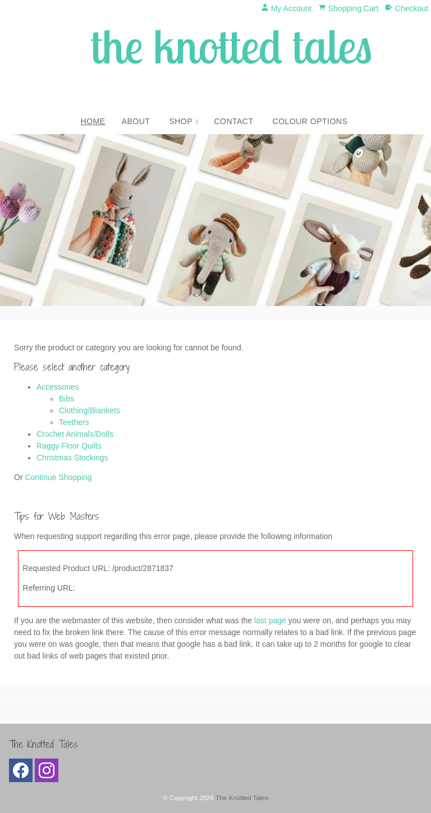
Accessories (57, 386)
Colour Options (310, 121)
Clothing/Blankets (89, 410)
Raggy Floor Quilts (69, 445)
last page (270, 620)
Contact (233, 121)
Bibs (66, 398)
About (136, 121)
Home (93, 121)
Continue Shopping (58, 477)
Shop (180, 121)
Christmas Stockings (72, 457)
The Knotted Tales (242, 797)
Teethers (74, 422)
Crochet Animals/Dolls (74, 434)
